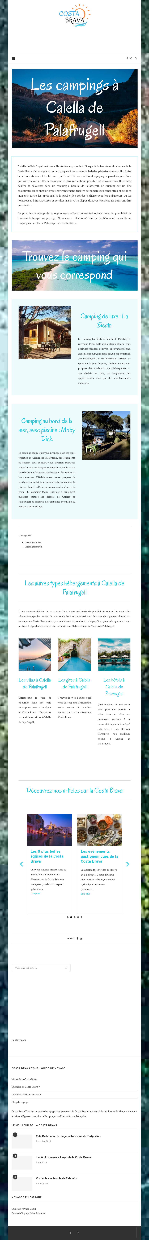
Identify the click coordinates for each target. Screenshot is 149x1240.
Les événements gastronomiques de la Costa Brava (102, 856)
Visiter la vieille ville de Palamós (56, 1178)
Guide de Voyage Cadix (24, 1208)
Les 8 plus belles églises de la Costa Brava (49, 856)
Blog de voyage (20, 1102)
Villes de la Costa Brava (24, 1079)
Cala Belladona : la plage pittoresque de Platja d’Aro (68, 1136)
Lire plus (38, 893)
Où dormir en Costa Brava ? (26, 1094)
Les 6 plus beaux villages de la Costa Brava (63, 1157)
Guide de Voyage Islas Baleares (28, 1213)
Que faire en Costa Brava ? (26, 1086)
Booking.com (19, 1039)
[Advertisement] (74, 43)
